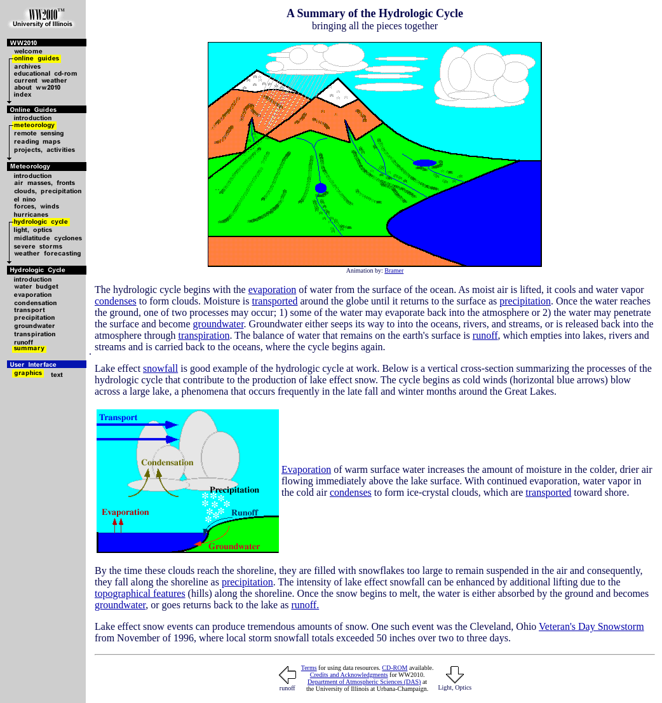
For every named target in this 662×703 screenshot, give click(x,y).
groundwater (218, 323)
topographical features (140, 593)
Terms (309, 667)
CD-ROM (394, 667)
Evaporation (306, 469)
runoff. (305, 604)
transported (275, 301)
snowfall (160, 368)
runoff (485, 335)
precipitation (525, 301)
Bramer (393, 270)
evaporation (272, 289)
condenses (116, 301)
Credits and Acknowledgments (349, 674)
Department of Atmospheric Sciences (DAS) (364, 681)
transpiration (204, 335)
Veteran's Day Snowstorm (591, 626)
